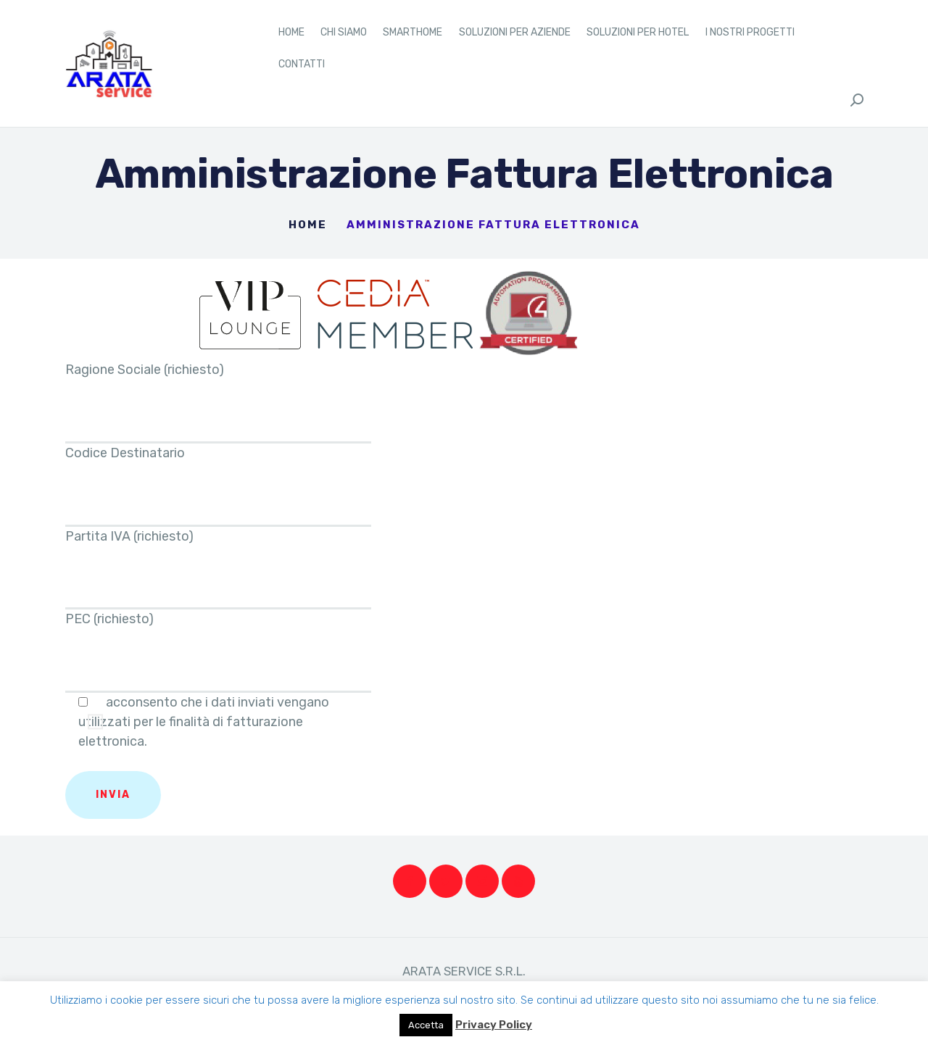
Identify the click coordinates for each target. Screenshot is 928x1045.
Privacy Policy (493, 1024)
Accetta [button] (426, 1025)
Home (308, 224)
